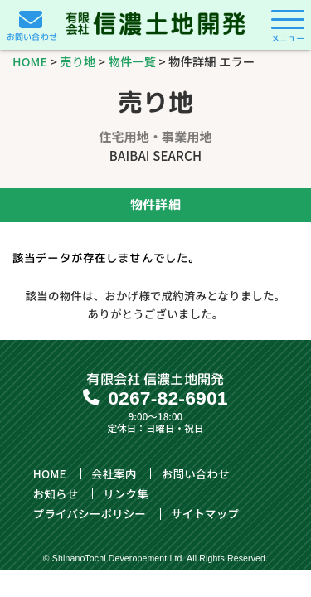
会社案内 (114, 473)
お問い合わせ (196, 473)
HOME (29, 61)
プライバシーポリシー (89, 514)
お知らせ (55, 493)
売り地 (77, 61)
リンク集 (125, 493)
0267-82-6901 (168, 398)
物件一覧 (133, 61)
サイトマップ (205, 514)
